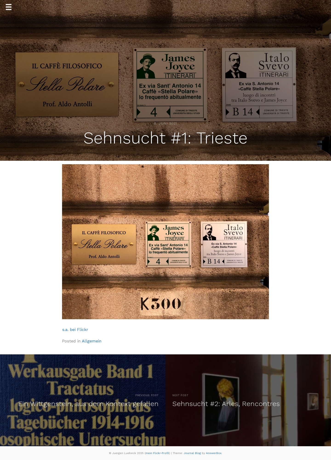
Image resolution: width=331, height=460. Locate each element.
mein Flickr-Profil (157, 453)
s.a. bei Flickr (75, 329)
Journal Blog (193, 453)
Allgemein (92, 341)
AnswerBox (213, 453)
